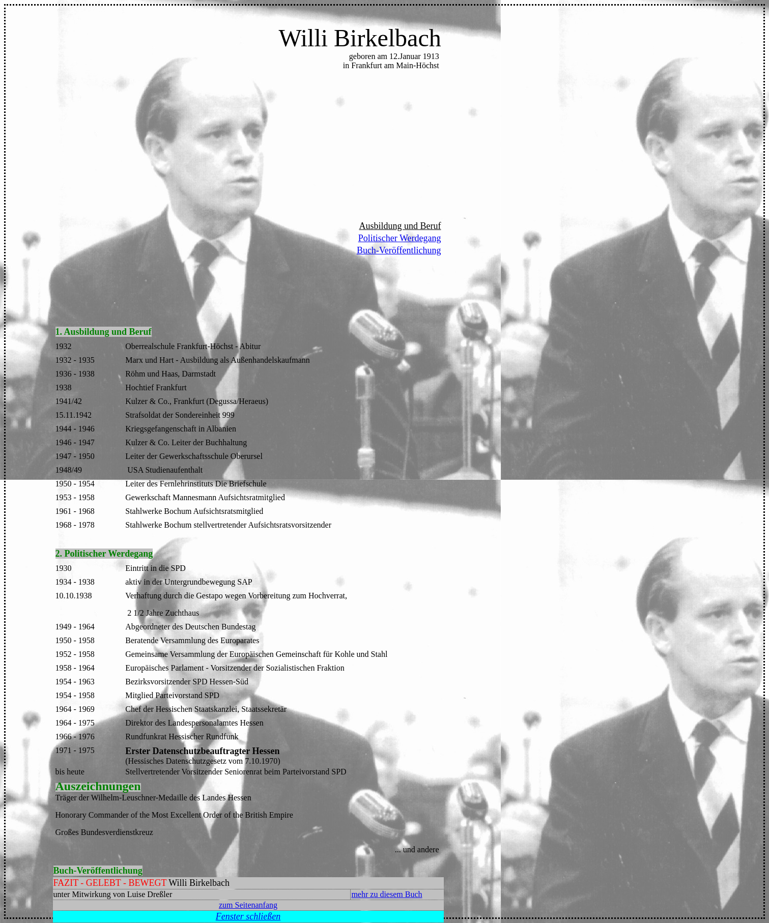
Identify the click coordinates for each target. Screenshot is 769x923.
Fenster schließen (248, 916)
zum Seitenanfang (248, 905)
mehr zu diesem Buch (386, 894)
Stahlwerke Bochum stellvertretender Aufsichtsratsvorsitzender (228, 525)
